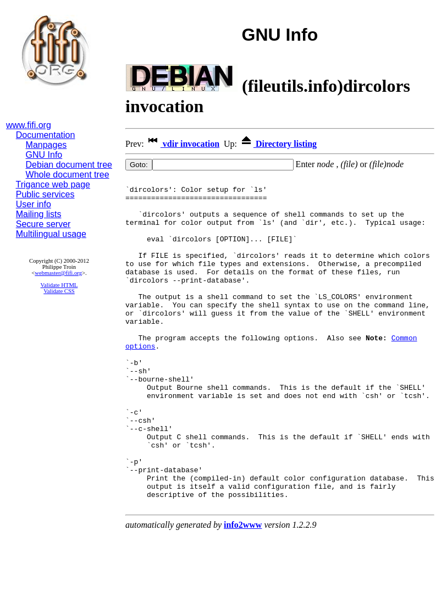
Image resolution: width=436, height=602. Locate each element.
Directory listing (278, 143)
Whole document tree (67, 174)
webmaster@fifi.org (58, 273)
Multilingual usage (51, 234)
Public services (45, 194)
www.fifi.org (28, 125)
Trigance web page (53, 184)
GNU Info (44, 154)
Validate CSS (59, 291)
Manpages (46, 145)
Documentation (45, 135)
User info (33, 204)
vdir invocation (182, 143)
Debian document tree (69, 164)
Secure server (43, 224)
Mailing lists (39, 214)
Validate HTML (59, 285)
